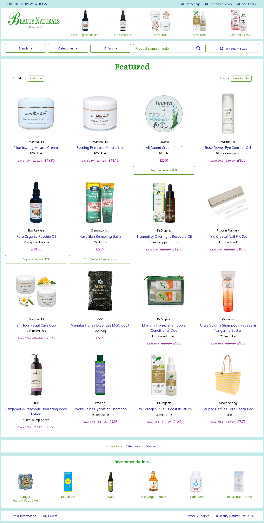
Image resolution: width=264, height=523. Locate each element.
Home (190, 4)
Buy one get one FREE (164, 170)
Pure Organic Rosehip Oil (36, 236)
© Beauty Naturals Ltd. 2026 (235, 516)
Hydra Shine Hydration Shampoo (100, 409)
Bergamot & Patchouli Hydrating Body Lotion (36, 411)
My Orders (246, 4)
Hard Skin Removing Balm (100, 236)
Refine (36, 78)
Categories (68, 48)
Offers (110, 48)
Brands (25, 48)
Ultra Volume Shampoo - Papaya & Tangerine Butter (228, 328)
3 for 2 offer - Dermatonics (100, 259)
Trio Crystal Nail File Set (228, 236)
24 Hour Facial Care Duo (36, 325)
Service (219, 4)
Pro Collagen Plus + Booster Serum (164, 409)
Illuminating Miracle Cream (36, 147)
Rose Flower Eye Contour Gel (228, 147)
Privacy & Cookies (197, 516)
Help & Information (23, 516)
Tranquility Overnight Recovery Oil (164, 236)
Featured (132, 67)
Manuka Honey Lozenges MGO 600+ (100, 325)
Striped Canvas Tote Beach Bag (228, 409)
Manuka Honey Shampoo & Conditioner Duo (164, 328)
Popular (241, 78)
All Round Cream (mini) (164, 147)
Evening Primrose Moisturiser (100, 147)
